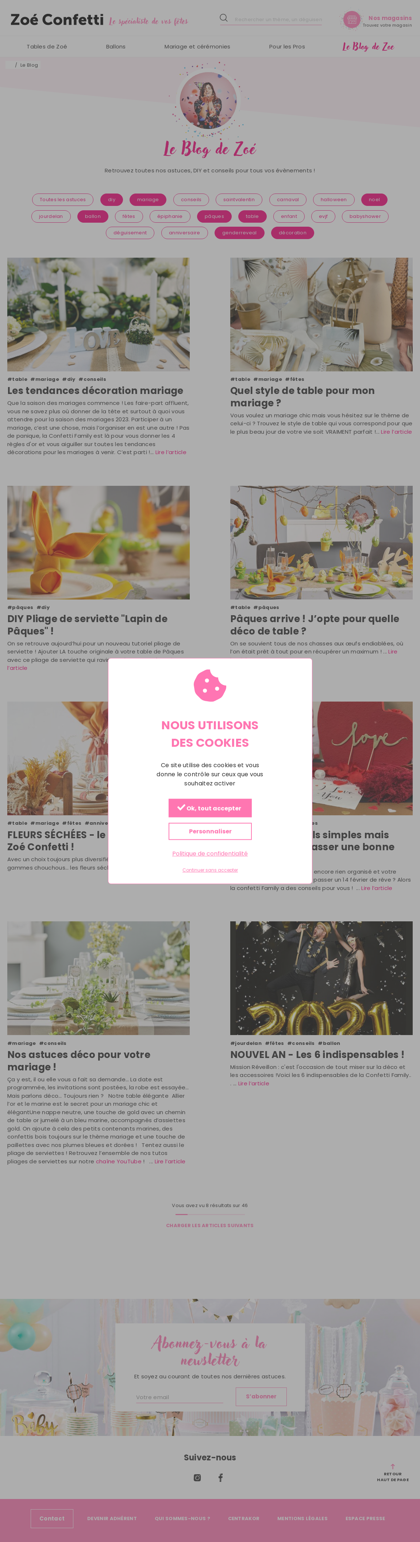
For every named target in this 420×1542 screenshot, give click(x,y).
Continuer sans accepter (210, 870)
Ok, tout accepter (209, 808)
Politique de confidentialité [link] (210, 854)
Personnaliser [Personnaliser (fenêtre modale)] (210, 831)
